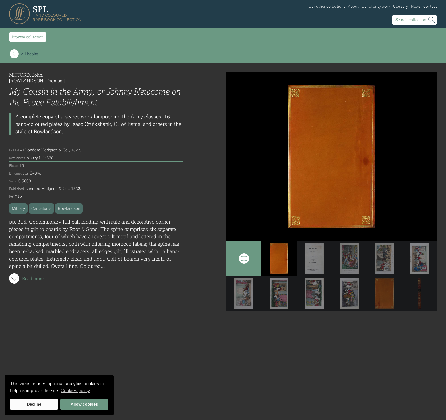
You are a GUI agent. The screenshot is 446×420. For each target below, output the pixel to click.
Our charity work (376, 6)
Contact (430, 6)
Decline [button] (34, 404)
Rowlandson (69, 208)
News (415, 6)
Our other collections (327, 6)
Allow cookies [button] (84, 404)
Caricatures (41, 208)
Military (18, 208)
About (353, 6)
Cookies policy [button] (75, 390)
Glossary (400, 6)
